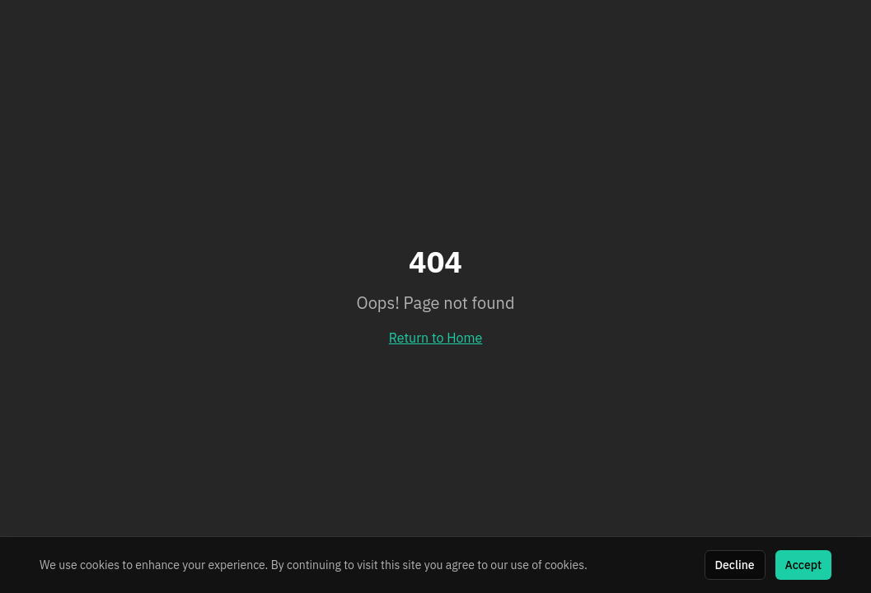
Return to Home (436, 337)
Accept (803, 565)
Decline (735, 565)
